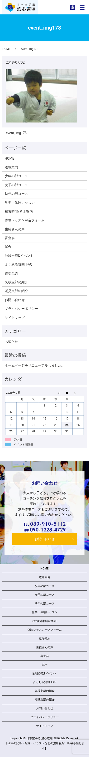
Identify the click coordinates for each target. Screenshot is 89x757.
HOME (6, 49)
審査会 (10, 238)
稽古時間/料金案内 (19, 211)
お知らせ (11, 341)
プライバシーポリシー (21, 309)
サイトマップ (15, 317)
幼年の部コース (16, 194)
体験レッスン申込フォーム (25, 220)
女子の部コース (16, 185)
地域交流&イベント (19, 256)
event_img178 (16, 133)
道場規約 (11, 273)
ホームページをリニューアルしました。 (35, 365)
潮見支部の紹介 (16, 291)
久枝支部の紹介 (16, 282)
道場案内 (11, 167)
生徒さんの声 (15, 229)
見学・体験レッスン (20, 203)
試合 (8, 247)
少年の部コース (16, 176)
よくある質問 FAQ (18, 264)
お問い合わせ (15, 300)
